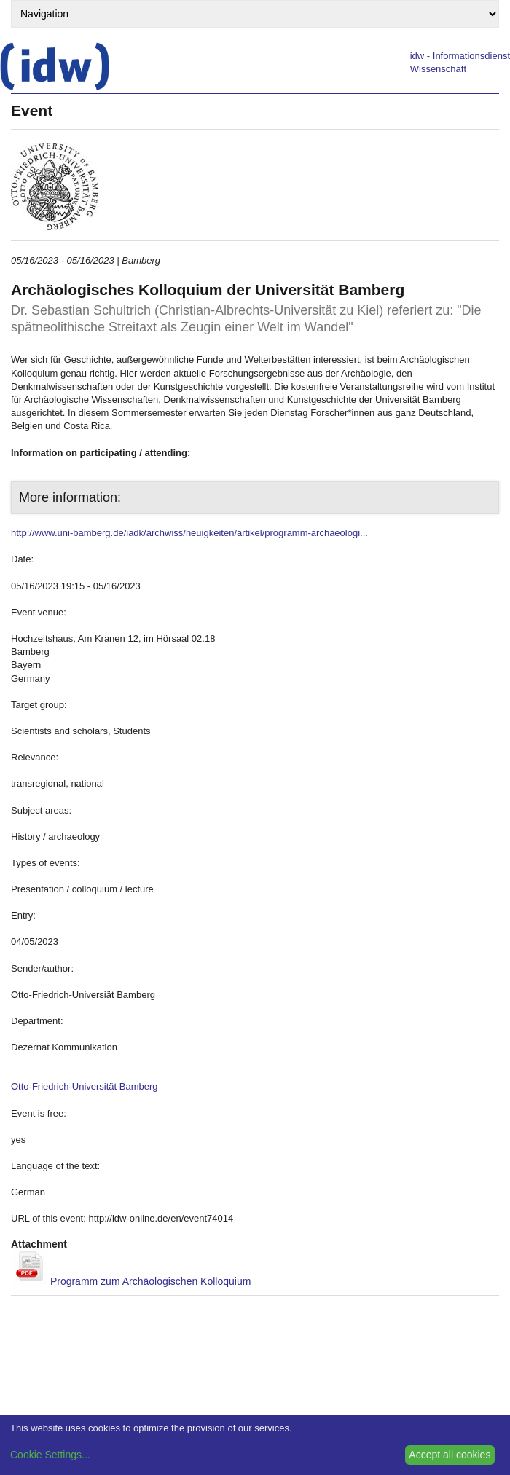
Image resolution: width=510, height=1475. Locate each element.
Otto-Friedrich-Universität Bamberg (84, 1086)
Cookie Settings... (50, 1455)
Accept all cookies (449, 1454)
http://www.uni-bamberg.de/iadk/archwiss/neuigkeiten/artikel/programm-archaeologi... (189, 532)
